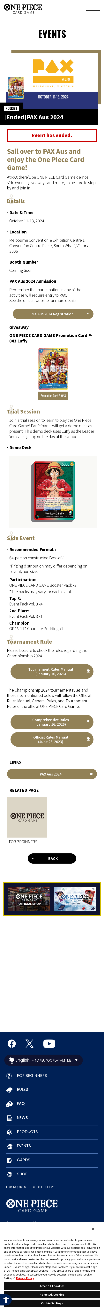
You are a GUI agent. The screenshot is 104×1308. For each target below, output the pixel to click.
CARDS (23, 1160)
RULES (22, 1089)
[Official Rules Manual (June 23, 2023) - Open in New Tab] (52, 739)
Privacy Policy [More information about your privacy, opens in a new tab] (25, 1278)
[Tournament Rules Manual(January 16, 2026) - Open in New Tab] (52, 671)
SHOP (22, 1174)
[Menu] (93, 9)
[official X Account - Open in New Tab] (29, 1044)
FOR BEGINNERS (32, 1075)
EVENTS (24, 1146)
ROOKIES (11, 108)
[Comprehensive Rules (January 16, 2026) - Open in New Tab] (52, 722)
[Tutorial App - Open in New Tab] (75, 899)
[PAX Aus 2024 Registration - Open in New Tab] (53, 314)
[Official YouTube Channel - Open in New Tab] (49, 1044)
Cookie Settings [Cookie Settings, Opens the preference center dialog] (52, 1303)
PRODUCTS (27, 1131)
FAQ (21, 1103)
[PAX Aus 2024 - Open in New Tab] (52, 774)
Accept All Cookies (52, 1286)
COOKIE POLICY (43, 1187)
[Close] (93, 1229)
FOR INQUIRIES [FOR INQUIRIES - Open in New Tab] (16, 1187)
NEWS (22, 1117)
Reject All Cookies (52, 1294)
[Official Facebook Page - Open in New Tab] (12, 1044)
